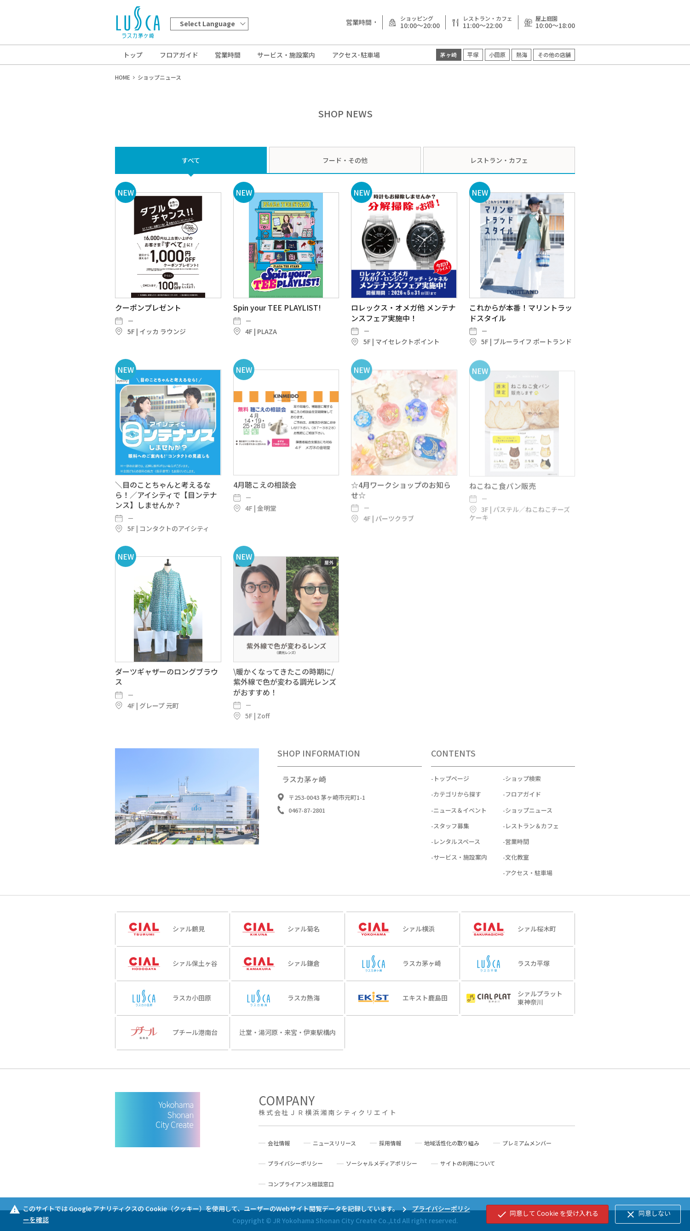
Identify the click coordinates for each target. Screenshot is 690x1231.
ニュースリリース (334, 1143)
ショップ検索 (523, 800)
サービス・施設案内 (286, 54)
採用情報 (390, 1143)
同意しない (648, 1213)
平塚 (472, 54)
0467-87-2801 (306, 832)
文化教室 (517, 879)
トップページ (451, 800)
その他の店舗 (554, 54)
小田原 (497, 54)
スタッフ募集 (451, 848)
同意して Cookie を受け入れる (547, 1213)
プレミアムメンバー (527, 1143)
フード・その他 (345, 160)
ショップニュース (528, 832)
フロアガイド (179, 54)
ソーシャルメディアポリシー (381, 1163)
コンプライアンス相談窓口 (301, 1184)
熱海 (521, 54)
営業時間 (228, 54)
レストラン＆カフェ (532, 848)
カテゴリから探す (457, 816)
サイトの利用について (467, 1163)
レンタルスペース (456, 863)
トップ (133, 54)
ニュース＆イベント (460, 832)
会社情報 (279, 1143)
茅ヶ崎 (448, 54)
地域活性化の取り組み (451, 1143)
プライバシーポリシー (295, 1163)
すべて (191, 160)
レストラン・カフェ (499, 160)
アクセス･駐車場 (356, 54)
